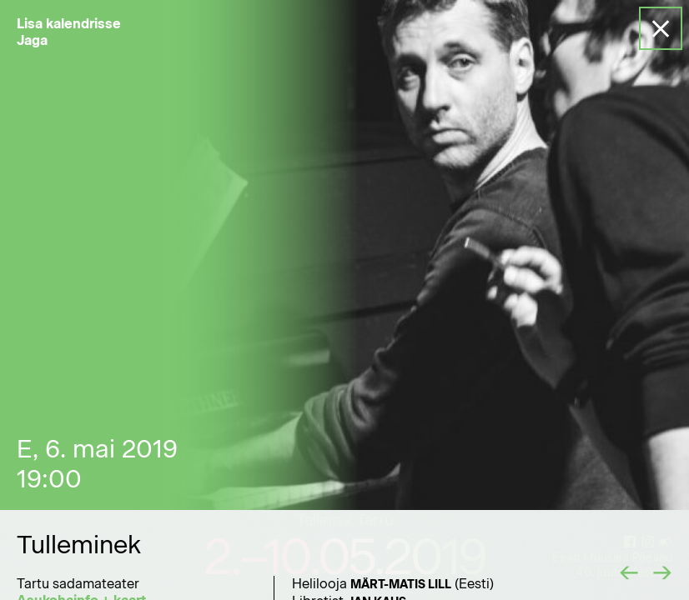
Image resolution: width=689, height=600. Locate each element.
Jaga (32, 40)
